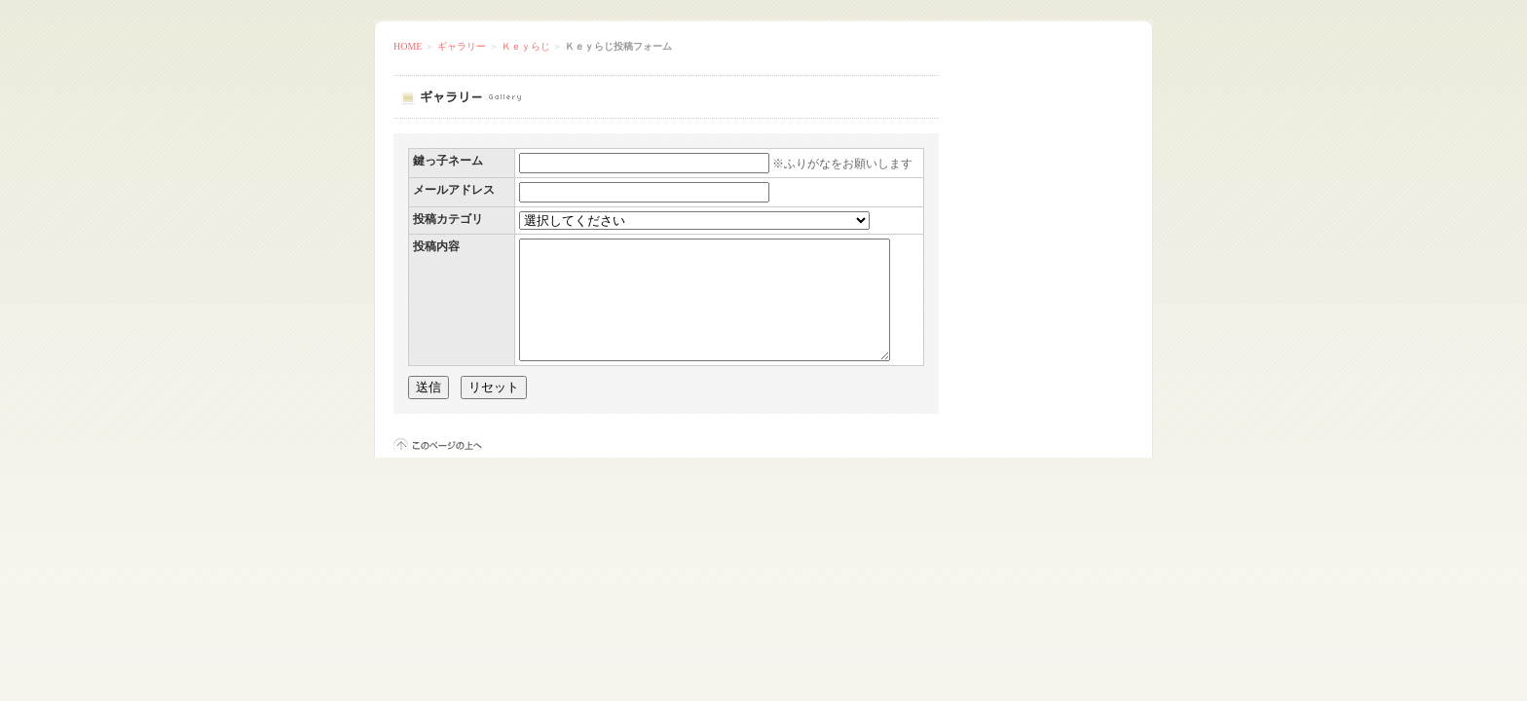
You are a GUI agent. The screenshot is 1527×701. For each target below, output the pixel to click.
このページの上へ (437, 468)
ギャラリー (461, 46)
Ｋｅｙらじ (526, 46)
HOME (407, 46)
